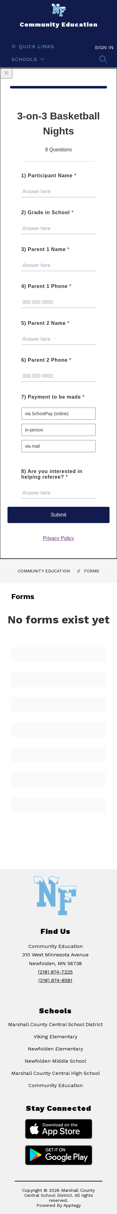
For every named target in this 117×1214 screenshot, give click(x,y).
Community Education (44, 570)
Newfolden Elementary (55, 1049)
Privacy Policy (58, 538)
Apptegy (72, 1205)
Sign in (101, 47)
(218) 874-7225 (55, 972)
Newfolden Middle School (55, 1061)
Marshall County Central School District (55, 1024)
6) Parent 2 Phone (46, 360)
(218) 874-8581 (55, 980)
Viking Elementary (55, 1037)
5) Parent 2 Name (45, 323)
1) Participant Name (48, 175)
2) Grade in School (47, 212)
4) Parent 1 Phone (46, 286)
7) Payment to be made (53, 397)
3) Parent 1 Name (45, 249)
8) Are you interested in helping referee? (51, 474)
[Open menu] (32, 46)
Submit (58, 514)
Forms (91, 570)
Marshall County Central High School (55, 1073)
